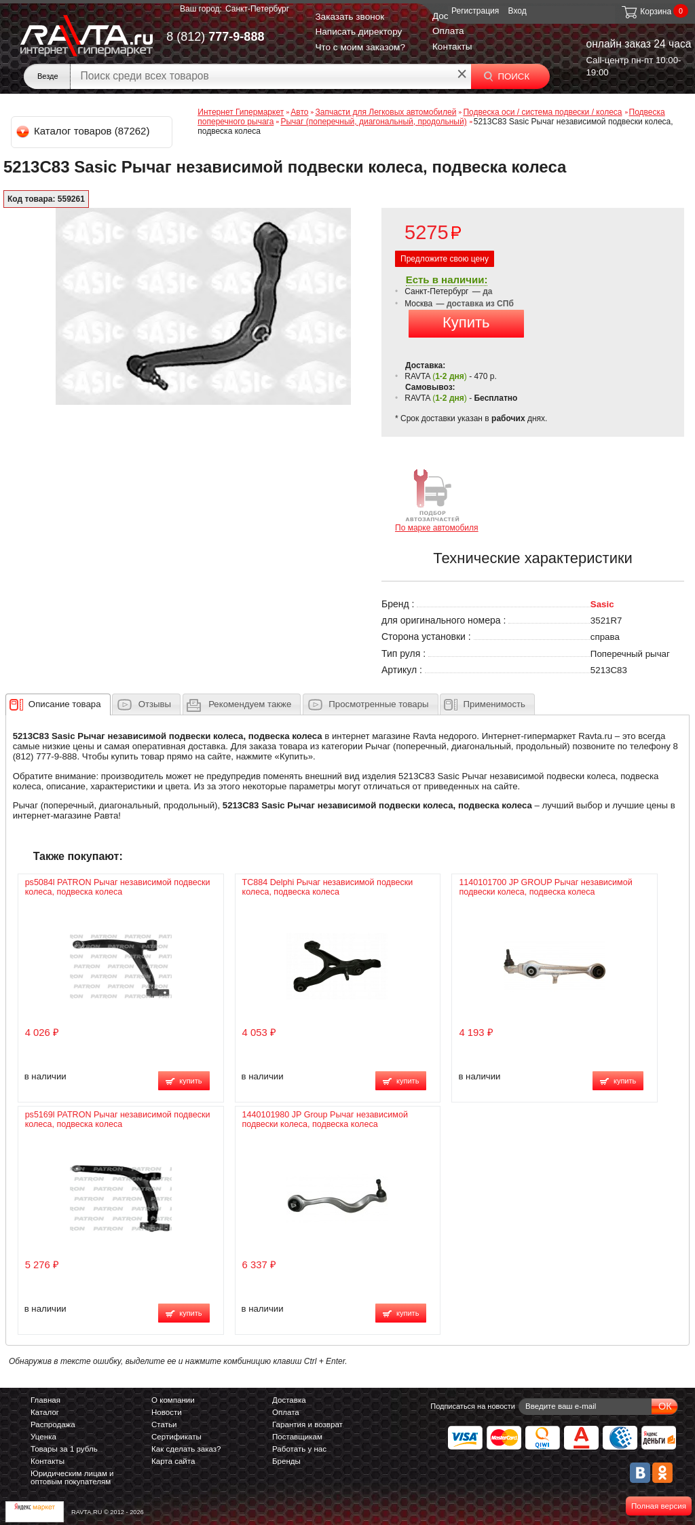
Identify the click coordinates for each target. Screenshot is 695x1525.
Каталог (45, 1412)
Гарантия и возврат (307, 1424)
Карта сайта (173, 1461)
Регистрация (475, 11)
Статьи (163, 1424)
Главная (45, 1400)
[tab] (58, 704)
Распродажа (53, 1424)
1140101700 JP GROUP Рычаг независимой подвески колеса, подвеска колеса (545, 887)
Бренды (286, 1461)
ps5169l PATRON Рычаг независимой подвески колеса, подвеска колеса (117, 1119)
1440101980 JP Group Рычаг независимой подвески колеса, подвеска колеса (325, 1119)
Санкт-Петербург (257, 9)
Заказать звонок (349, 17)
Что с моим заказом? (360, 47)
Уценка (43, 1437)
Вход (517, 11)
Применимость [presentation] (494, 704)
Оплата (448, 31)
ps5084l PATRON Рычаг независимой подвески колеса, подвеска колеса (117, 887)
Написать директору (358, 31)
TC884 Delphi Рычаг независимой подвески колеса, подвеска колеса (327, 887)
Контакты (452, 46)
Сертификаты (176, 1437)
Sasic (602, 604)
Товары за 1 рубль (64, 1449)
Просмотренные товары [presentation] (378, 704)
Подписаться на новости (472, 1406)
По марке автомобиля (436, 500)
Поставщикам (297, 1437)
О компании (173, 1400)
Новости (166, 1412)
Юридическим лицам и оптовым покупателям (72, 1477)
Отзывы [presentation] (154, 704)
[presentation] (65, 704)
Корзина (645, 11)
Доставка (289, 1400)
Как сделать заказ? (186, 1449)
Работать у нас (299, 1449)
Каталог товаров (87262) (83, 131)
